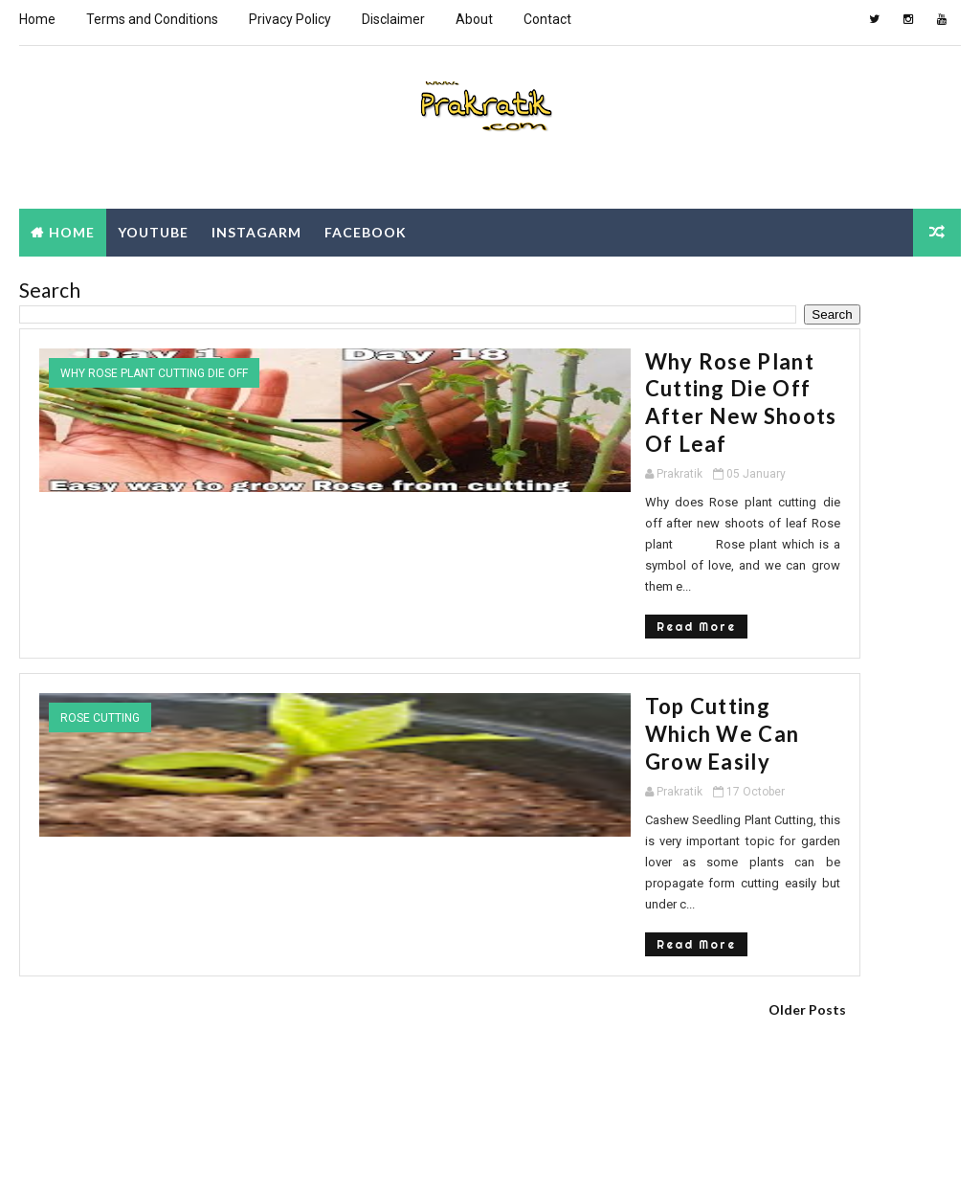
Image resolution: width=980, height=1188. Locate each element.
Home (37, 19)
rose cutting (100, 594)
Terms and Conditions (152, 19)
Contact (547, 19)
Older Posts (606, 795)
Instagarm (256, 226)
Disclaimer (393, 19)
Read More (277, 502)
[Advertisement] (338, 949)
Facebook (365, 226)
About (474, 19)
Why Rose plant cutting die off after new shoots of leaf (429, 368)
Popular (726, 543)
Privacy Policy (290, 19)
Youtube (153, 226)
